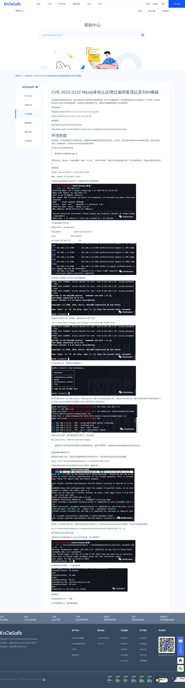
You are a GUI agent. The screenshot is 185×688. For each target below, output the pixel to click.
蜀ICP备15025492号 (8, 679)
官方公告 (28, 96)
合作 (89, 4)
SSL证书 (100, 644)
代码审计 (124, 649)
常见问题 (151, 11)
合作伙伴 (143, 655)
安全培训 (124, 661)
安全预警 (28, 114)
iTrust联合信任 (103, 638)
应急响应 (124, 644)
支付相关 (28, 141)
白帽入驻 (143, 649)
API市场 (62, 4)
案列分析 (28, 132)
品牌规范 (143, 661)
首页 (38, 4)
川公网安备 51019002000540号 (31, 679)
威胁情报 (76, 4)
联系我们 (143, 644)
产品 (49, 4)
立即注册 (176, 4)
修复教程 (28, 123)
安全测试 (124, 638)
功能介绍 (28, 105)
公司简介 (143, 638)
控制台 (155, 4)
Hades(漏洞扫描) (79, 644)
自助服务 (165, 11)
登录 (163, 4)
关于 (100, 4)
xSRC (74, 649)
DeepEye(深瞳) (78, 638)
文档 (148, 4)
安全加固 (124, 655)
